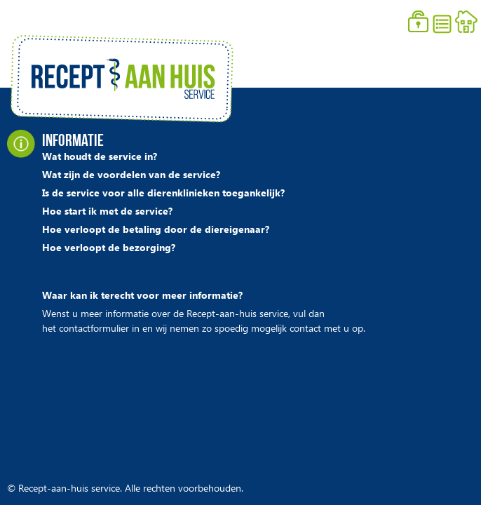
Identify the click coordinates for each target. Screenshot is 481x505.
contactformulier (94, 330)
